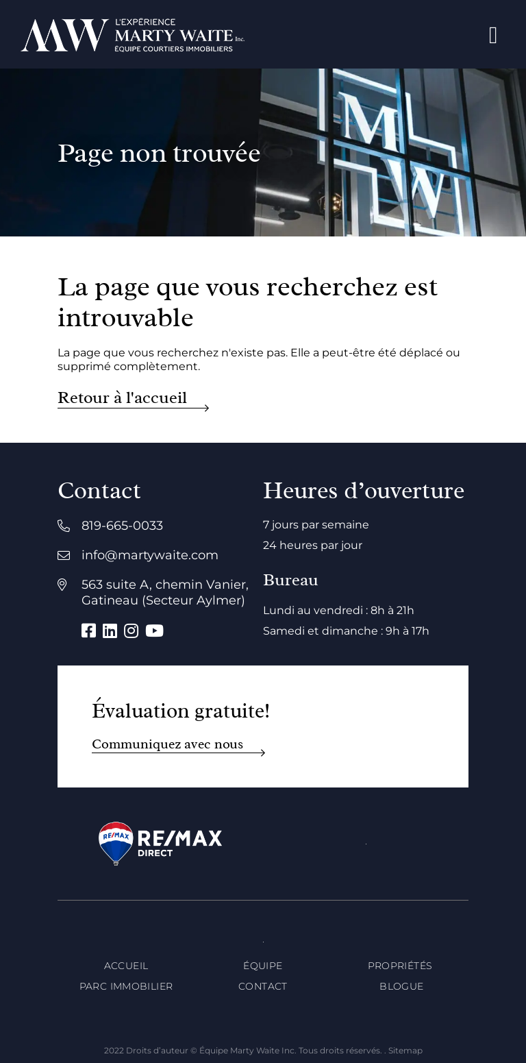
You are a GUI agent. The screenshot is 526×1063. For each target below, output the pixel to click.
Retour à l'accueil (122, 397)
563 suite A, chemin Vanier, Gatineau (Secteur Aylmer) (165, 592)
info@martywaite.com (150, 555)
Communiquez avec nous (167, 744)
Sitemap (405, 1050)
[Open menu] (493, 35)
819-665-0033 (122, 525)
